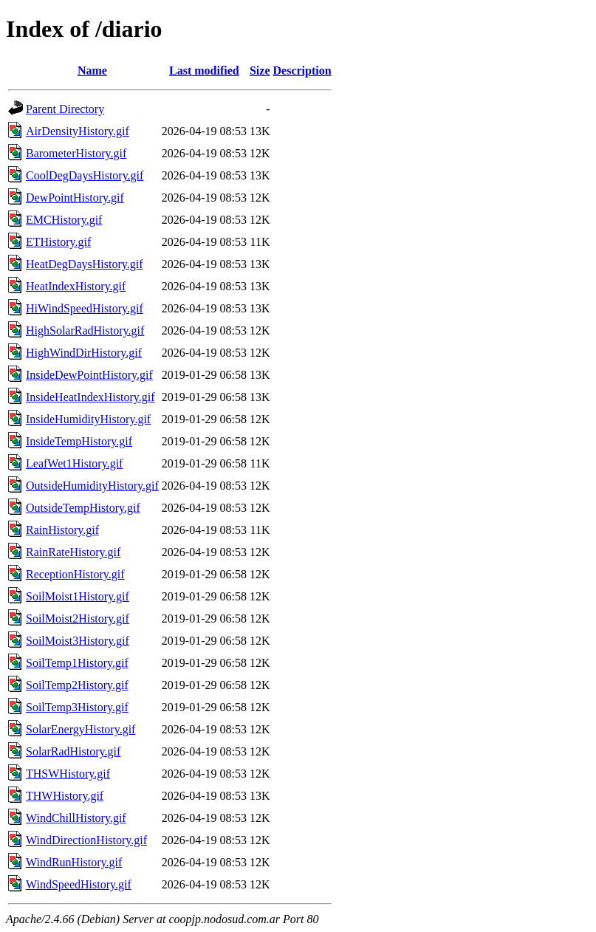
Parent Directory (65, 109)
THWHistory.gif (64, 795)
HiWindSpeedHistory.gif (84, 308)
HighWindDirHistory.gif (84, 352)
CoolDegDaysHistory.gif (84, 175)
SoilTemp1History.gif (77, 663)
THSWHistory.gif (68, 773)
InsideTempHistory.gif (79, 441)
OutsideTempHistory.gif (83, 507)
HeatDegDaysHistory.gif (84, 264)
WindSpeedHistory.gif (78, 884)
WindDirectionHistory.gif (86, 840)
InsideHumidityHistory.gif (88, 419)
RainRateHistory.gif (73, 552)
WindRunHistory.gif (74, 862)
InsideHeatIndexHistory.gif (90, 397)
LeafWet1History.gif (74, 463)
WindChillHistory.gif (76, 818)
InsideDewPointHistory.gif (89, 375)
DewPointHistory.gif (75, 197)
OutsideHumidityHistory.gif (92, 485)
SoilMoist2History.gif (77, 618)
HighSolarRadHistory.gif (85, 330)
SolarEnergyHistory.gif (80, 729)
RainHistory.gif (62, 530)
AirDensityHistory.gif (77, 131)
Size (260, 70)
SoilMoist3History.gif (77, 640)
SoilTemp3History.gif (77, 707)
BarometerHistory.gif (76, 153)
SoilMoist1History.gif (77, 596)
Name (92, 70)
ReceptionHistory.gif (75, 574)
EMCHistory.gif (64, 219)
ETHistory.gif (58, 242)
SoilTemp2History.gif (77, 685)
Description (302, 70)
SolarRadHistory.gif (73, 751)
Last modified (204, 70)
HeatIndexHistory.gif (76, 286)
